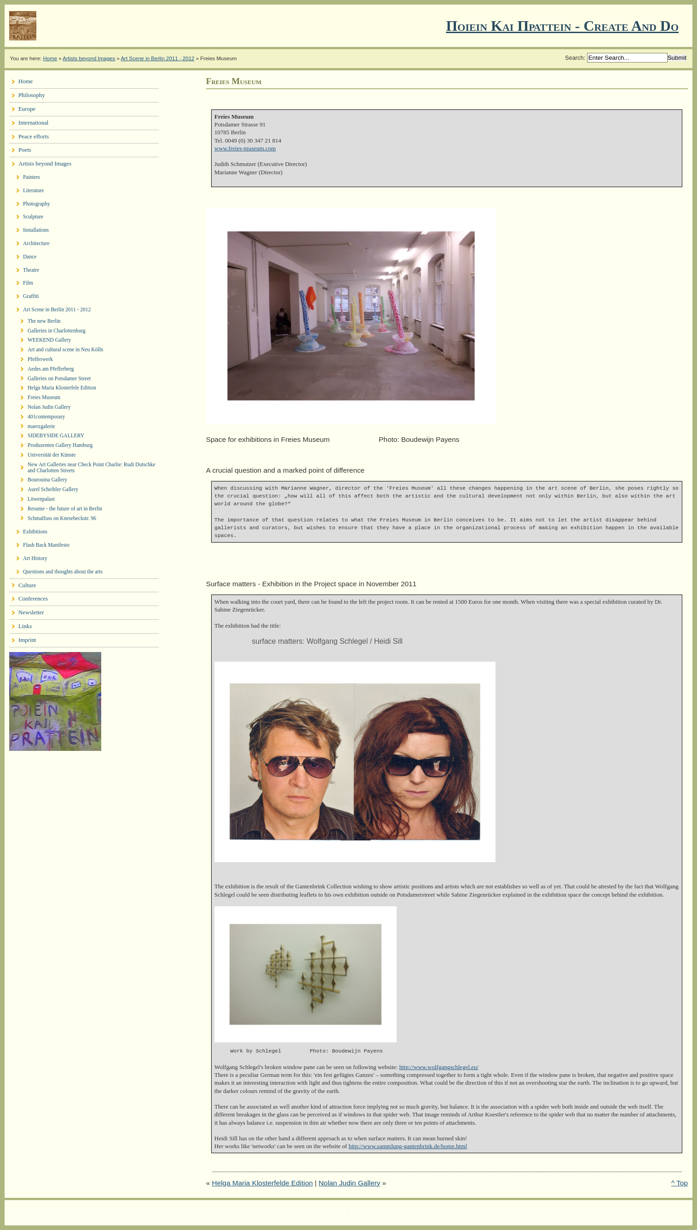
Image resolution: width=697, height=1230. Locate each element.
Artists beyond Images (89, 58)
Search (574, 57)
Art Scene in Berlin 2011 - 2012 (157, 58)
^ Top (679, 1183)
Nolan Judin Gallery (349, 1183)
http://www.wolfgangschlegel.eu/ (438, 1067)
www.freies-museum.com (245, 148)
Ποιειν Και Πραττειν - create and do (562, 25)
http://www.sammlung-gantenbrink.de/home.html (408, 1146)
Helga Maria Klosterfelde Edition (262, 1183)
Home (50, 58)
